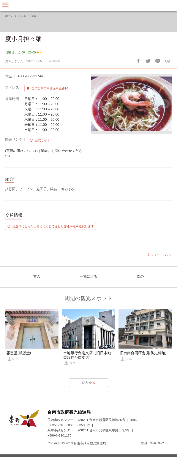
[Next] (165, 104)
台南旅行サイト (88, 5)
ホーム (9, 15)
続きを (87, 382)
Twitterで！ (148, 61)
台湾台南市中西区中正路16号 (51, 88)
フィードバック (167, 61)
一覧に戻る (88, 276)
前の (36, 276)
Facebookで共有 (138, 61)
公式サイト (42, 140)
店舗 (33, 15)
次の (140, 276)
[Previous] (98, 104)
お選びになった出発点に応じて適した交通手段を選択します (53, 226)
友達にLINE (157, 61)
